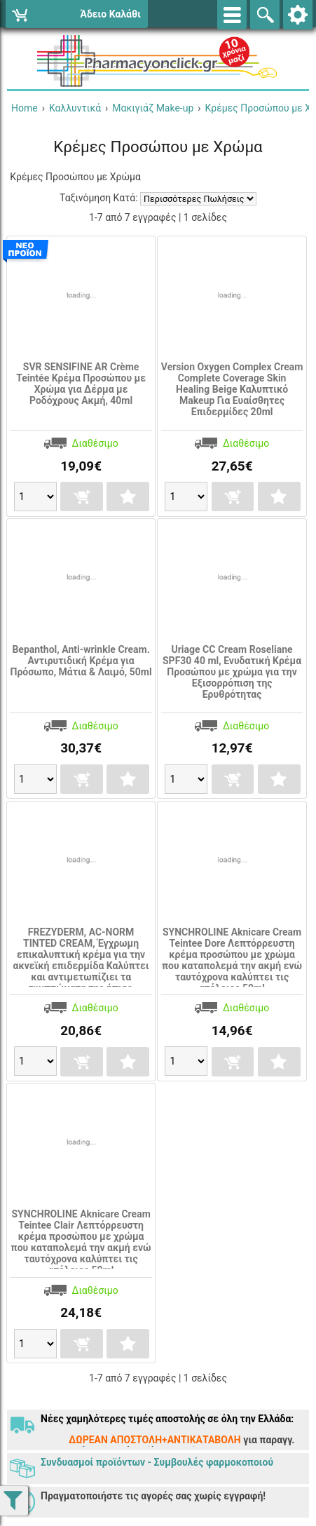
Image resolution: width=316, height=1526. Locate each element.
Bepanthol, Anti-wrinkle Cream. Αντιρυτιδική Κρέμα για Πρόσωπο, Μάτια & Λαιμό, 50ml (81, 660)
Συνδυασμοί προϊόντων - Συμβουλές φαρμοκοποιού (157, 1462)
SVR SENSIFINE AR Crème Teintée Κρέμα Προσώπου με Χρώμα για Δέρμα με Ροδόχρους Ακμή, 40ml (81, 383)
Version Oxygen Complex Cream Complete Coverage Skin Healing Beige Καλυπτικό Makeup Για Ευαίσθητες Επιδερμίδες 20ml (232, 389)
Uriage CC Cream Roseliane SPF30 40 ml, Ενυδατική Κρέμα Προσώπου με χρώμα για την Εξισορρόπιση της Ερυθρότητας (232, 672)
